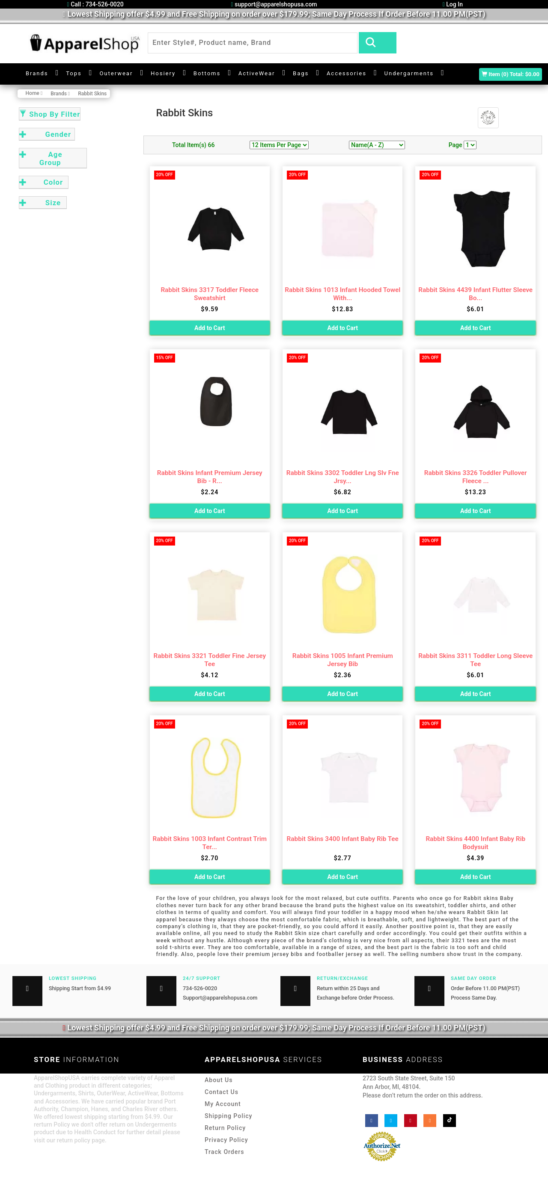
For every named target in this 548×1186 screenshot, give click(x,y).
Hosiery (163, 73)
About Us (218, 1080)
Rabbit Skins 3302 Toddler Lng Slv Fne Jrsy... (342, 477)
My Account (223, 1103)
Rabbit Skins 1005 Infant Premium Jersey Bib (342, 660)
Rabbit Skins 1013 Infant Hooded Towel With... (342, 294)
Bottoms (207, 73)
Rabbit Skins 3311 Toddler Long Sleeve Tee (475, 660)
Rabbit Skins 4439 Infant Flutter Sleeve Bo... (475, 294)
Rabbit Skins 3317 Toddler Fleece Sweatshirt (210, 294)
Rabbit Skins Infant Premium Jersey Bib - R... (209, 477)
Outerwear (116, 73)
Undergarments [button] (409, 73)
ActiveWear (256, 73)
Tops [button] (74, 73)
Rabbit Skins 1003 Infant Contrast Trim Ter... (210, 843)
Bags (301, 73)
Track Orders (224, 1151)
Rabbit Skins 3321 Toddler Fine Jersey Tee (210, 660)
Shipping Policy (228, 1115)
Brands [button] (37, 73)
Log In (453, 4)
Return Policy (225, 1127)
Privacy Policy (226, 1139)
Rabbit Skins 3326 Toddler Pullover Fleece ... (475, 477)
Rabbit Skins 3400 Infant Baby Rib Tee (343, 839)
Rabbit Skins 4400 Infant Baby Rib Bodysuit (475, 843)
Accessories (346, 73)
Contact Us (221, 1092)
